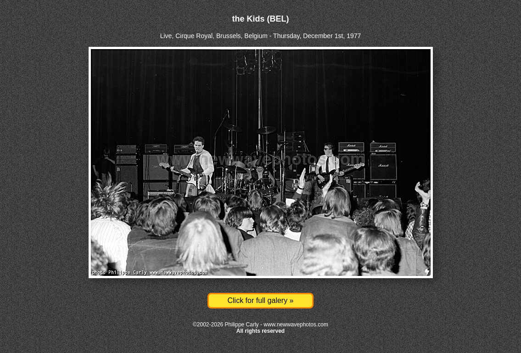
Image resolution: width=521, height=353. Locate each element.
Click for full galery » (260, 300)
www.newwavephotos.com (295, 324)
